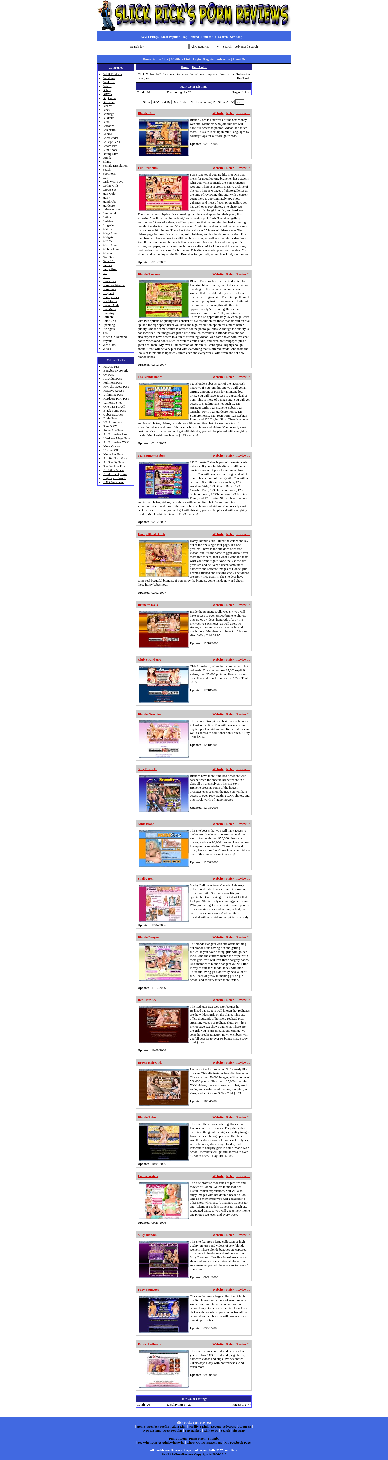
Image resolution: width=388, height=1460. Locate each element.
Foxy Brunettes (148, 1289)
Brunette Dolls (148, 605)
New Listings (150, 37)
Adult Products (112, 74)
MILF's (107, 241)
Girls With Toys (113, 181)
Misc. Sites (110, 245)
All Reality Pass (113, 462)
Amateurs (109, 78)
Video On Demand (115, 337)
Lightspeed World (114, 478)
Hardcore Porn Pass (116, 398)
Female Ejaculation (115, 165)
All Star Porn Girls (115, 458)
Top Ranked (190, 37)
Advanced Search (246, 46)
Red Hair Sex (147, 1000)
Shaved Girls (111, 305)
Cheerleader (110, 138)
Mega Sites (110, 233)
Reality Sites (111, 297)
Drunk (107, 157)
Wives (107, 349)
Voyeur (107, 341)
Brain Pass (110, 418)
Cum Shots (110, 150)
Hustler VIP (111, 450)
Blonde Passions (149, 274)
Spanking (109, 325)
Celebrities (109, 130)
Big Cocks (109, 98)
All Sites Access (113, 470)
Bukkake (108, 118)
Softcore (108, 317)
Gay (105, 177)
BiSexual (109, 102)
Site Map (236, 37)
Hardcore (109, 205)
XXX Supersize (113, 482)
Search (223, 37)
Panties (107, 265)
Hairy (106, 197)
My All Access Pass (116, 386)
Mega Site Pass (113, 454)
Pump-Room (178, 1438)
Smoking (108, 313)
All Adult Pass (112, 378)
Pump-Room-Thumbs (204, 1438)
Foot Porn (109, 173)
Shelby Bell (146, 878)
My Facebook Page (237, 1442)
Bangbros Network (115, 370)
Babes (107, 90)
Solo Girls (109, 321)
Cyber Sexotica (113, 414)
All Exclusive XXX (116, 442)
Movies (107, 253)
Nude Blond (146, 824)
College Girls (111, 142)
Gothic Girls (111, 185)
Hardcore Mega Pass (116, 438)
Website (217, 113)
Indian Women (112, 209)
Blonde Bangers (149, 937)
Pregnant (108, 293)
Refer (230, 113)
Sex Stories (110, 301)
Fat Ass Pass (111, 366)
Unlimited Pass (113, 394)
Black (106, 110)
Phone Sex (109, 281)
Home (147, 59)
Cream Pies (110, 146)
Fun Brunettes (148, 168)
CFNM (107, 134)
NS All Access (112, 422)
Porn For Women (114, 285)
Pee (105, 273)
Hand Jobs (109, 201)
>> (249, 92)
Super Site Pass (113, 430)
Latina (107, 217)
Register (209, 59)
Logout (216, 1426)
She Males (109, 309)
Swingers (109, 329)
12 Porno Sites (112, 402)
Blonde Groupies (149, 714)
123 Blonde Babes (150, 377)
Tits (105, 333)
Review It (243, 113)
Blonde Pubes (147, 1117)
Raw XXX (110, 426)
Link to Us (208, 37)
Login (197, 59)
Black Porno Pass (114, 410)
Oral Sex (108, 257)
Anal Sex (109, 82)
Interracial (109, 213)
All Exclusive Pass (115, 434)
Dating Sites (110, 154)
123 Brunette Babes (151, 455)
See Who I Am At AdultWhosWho (160, 1442)
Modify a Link (181, 59)
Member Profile (158, 1426)
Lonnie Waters (148, 1176)
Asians (107, 86)
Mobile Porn (111, 249)
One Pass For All (114, 406)
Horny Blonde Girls (151, 534)
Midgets (108, 237)
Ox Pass (108, 374)
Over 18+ (109, 261)
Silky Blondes (147, 1235)
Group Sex (109, 189)
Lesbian (108, 221)
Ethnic (107, 161)
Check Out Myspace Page (204, 1442)
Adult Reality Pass (115, 474)
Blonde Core (146, 113)
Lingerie (108, 225)
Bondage (108, 114)
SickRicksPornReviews (178, 1454)
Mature (107, 229)
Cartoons (108, 126)
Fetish (107, 169)
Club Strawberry (149, 659)
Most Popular (170, 37)
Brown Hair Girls (150, 1062)
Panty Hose (110, 269)
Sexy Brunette (147, 769)
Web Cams (109, 345)
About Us (238, 59)
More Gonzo (111, 446)
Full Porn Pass (112, 382)
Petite (106, 277)
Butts (106, 122)
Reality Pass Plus (114, 466)
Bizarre (107, 106)
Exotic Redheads (149, 1344)
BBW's (107, 94)
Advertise (223, 59)
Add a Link (160, 59)
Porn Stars (109, 289)
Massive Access (113, 390)
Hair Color (109, 193)
